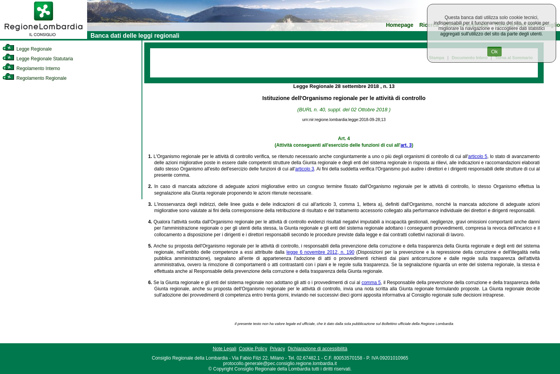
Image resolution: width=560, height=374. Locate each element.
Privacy (277, 348)
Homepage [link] (399, 25)
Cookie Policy (253, 348)
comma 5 (371, 282)
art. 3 (406, 145)
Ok (494, 51)
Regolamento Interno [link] (31, 68)
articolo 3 (304, 169)
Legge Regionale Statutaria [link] (37, 58)
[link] (43, 37)
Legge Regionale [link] (27, 49)
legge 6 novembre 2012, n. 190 (321, 252)
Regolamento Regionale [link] (34, 78)
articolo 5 (477, 156)
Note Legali (224, 348)
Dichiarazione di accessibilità (317, 348)
